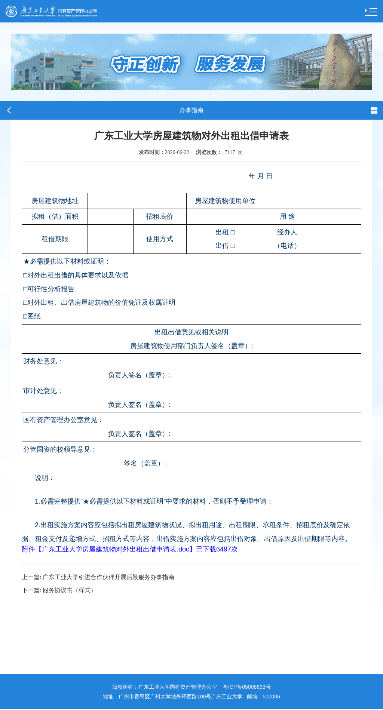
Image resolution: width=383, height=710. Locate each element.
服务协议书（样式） (59, 591)
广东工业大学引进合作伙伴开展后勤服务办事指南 (98, 577)
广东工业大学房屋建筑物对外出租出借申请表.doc (115, 549)
